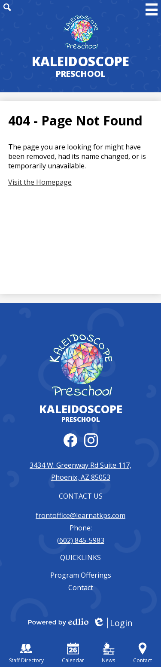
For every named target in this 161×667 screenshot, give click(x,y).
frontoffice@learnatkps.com (80, 515)
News (108, 653)
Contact (80, 587)
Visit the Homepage (40, 182)
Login (113, 623)
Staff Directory (26, 653)
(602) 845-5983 (80, 540)
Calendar (73, 653)
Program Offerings (80, 575)
